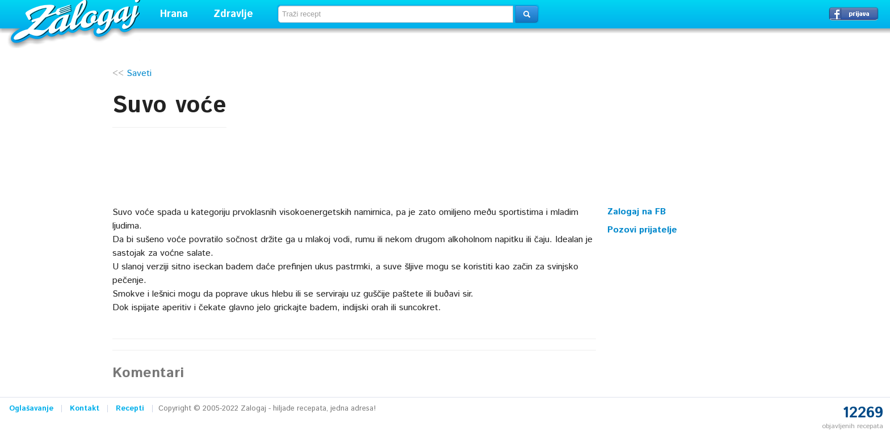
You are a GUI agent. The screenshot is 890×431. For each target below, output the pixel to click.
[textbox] (395, 14)
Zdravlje (233, 14)
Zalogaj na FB (636, 211)
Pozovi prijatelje (642, 229)
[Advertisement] (692, 127)
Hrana (174, 14)
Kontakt (84, 408)
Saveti (139, 73)
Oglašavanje (31, 408)
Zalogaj (77, 20)
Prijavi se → (854, 13)
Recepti (130, 408)
